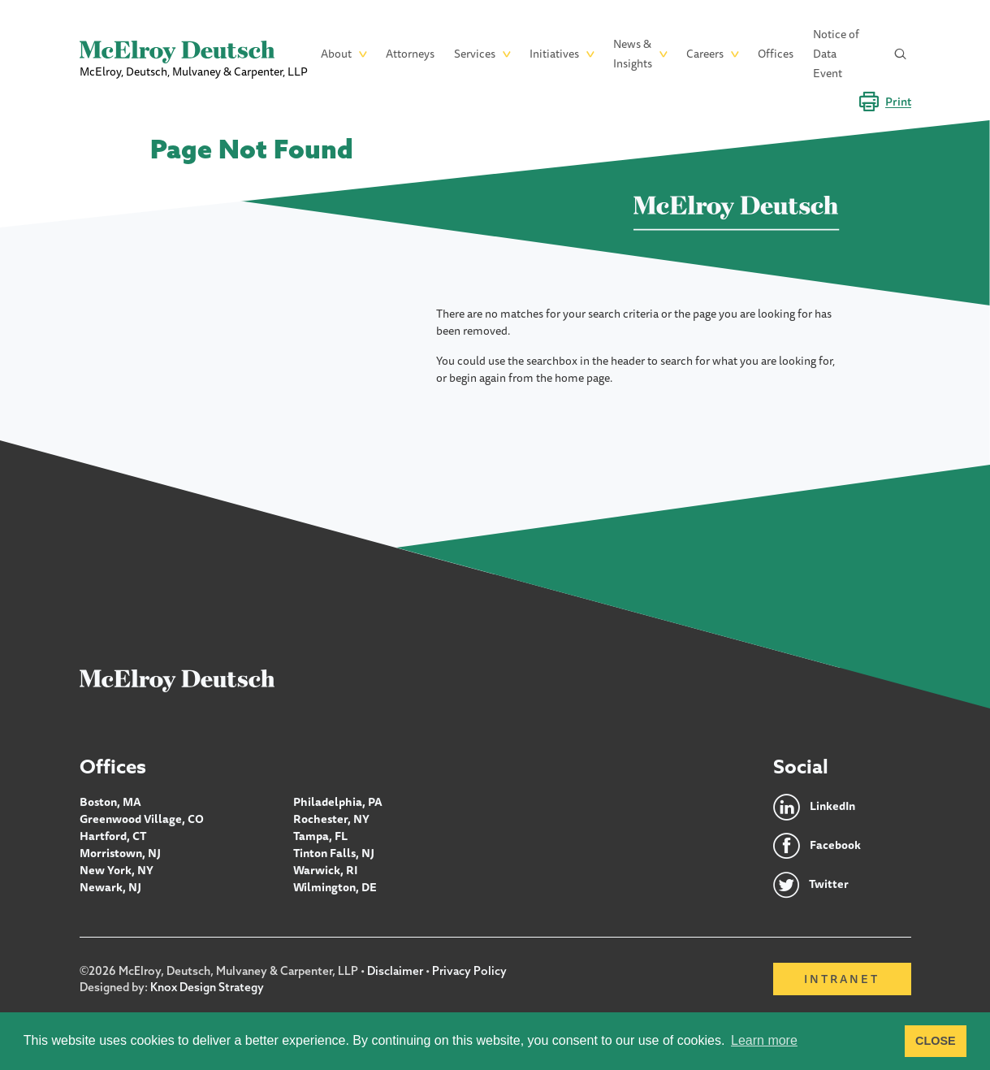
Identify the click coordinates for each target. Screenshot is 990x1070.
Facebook (835, 846)
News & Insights (632, 53)
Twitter (829, 885)
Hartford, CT (113, 836)
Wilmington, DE (335, 887)
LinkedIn (833, 807)
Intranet (842, 979)
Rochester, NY (331, 819)
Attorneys (410, 54)
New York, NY (116, 870)
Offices (775, 54)
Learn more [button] (764, 1040)
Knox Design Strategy (207, 987)
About (336, 54)
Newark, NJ (110, 887)
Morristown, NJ (120, 853)
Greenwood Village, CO (141, 819)
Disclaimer (395, 971)
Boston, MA (110, 802)
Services (474, 54)
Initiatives (554, 54)
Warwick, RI (325, 870)
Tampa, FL (320, 836)
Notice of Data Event (836, 53)
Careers (705, 54)
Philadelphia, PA (338, 802)
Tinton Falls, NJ (333, 853)
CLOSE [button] (935, 1040)
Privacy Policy (469, 971)
